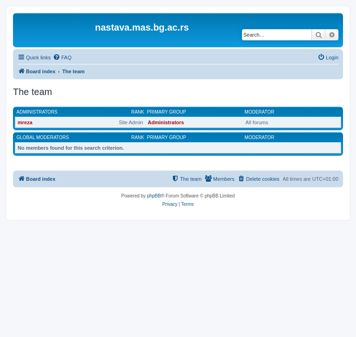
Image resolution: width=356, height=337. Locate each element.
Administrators (37, 111)
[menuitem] (62, 57)
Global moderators (43, 137)
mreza (25, 122)
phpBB (154, 195)
